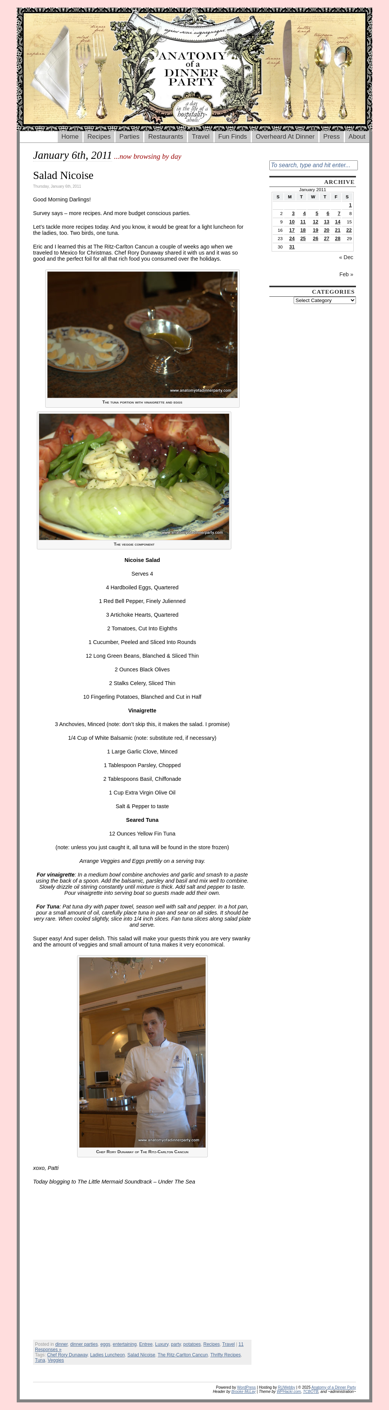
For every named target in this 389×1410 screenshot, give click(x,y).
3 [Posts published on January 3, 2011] (293, 213)
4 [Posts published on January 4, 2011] (304, 213)
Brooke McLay (243, 1391)
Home (70, 136)
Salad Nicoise (63, 175)
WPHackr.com (289, 1391)
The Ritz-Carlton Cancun (183, 1355)
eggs (105, 1344)
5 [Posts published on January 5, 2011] (317, 213)
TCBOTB (310, 1391)
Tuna (40, 1360)
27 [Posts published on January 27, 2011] (326, 238)
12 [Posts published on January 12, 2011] (315, 222)
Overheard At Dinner (285, 136)
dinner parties (84, 1344)
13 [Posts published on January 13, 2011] (326, 222)
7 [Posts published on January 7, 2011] (339, 213)
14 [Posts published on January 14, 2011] (337, 222)
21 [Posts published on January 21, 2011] (337, 230)
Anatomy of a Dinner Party (334, 1387)
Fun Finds (232, 136)
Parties (129, 136)
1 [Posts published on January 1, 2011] (350, 205)
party (176, 1344)
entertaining (125, 1344)
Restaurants (165, 136)
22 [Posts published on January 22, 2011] (349, 230)
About (357, 136)
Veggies (56, 1360)
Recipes (99, 136)
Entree (145, 1344)
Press (331, 136)
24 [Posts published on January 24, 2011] (291, 238)
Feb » (346, 274)
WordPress (246, 1387)
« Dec (346, 257)
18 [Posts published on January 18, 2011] (302, 230)
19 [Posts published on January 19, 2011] (315, 230)
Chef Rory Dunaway (67, 1355)
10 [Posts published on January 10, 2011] (291, 222)
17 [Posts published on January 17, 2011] (291, 230)
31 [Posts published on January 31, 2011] (291, 247)
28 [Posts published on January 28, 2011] (337, 238)
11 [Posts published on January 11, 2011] (302, 222)
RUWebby (286, 1387)
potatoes (192, 1344)
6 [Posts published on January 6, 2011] (328, 213)
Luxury (161, 1344)
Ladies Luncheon (107, 1355)
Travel (201, 136)
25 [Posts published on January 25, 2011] (302, 238)
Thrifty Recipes (225, 1355)
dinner (61, 1344)
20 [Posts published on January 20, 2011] (326, 230)
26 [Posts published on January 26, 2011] (315, 238)
